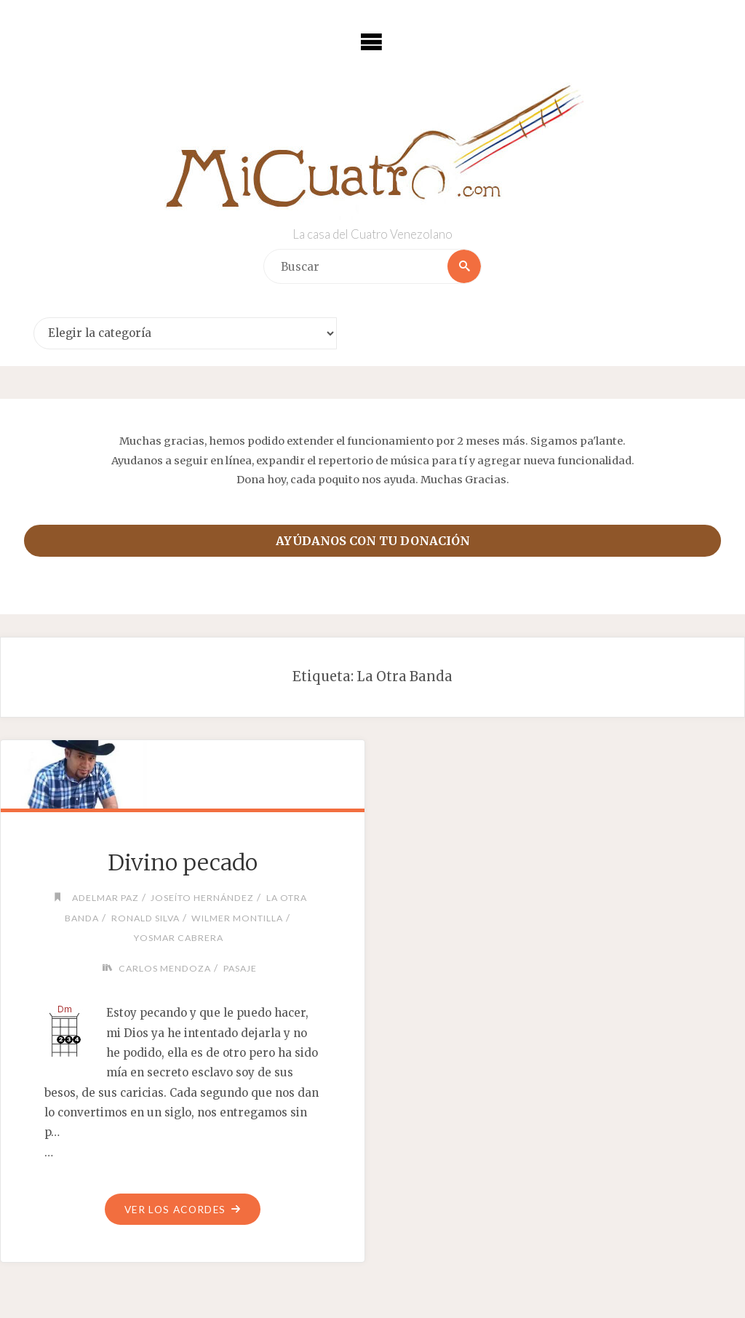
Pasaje (240, 968)
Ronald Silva (145, 918)
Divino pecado (183, 862)
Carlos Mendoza (165, 968)
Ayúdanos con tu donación (373, 540)
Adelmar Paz (105, 897)
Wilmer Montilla (237, 918)
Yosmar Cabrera (178, 937)
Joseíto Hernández (202, 897)
